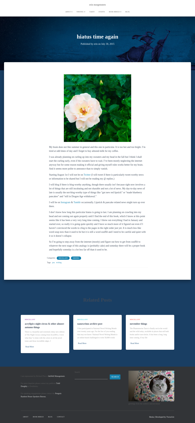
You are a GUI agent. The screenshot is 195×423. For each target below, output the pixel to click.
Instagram (65, 202)
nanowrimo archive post (89, 323)
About (68, 12)
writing (80, 12)
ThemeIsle (170, 417)
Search (77, 372)
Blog (127, 12)
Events (102, 12)
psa (53, 263)
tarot (92, 12)
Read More (29, 347)
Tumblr (77, 202)
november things (138, 323)
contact (61, 417)
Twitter (87, 174)
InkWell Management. (56, 376)
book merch (115, 12)
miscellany (63, 258)
